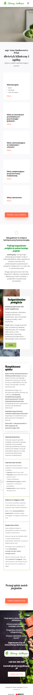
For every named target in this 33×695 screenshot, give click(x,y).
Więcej (9, 96)
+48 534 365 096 (16, 662)
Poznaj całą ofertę (16, 215)
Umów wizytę (16, 674)
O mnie (11, 345)
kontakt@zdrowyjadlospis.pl (16, 667)
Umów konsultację (16, 601)
